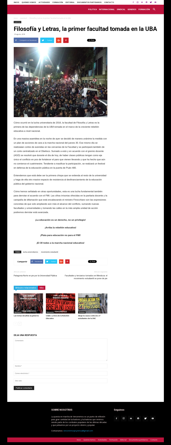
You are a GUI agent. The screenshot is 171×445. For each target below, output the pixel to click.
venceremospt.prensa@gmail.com (78, 430)
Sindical (121, 9)
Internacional (107, 9)
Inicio (16, 2)
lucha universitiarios (30, 252)
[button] (154, 8)
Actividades (44, 2)
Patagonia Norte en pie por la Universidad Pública (35, 275)
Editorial (70, 2)
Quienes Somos (29, 2)
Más (42, 288)
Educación (18, 312)
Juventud (23, 18)
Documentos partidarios (89, 2)
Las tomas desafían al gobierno (26, 316)
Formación (57, 2)
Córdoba (82, 312)
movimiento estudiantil (49, 252)
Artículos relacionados (25, 288)
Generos (132, 9)
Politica (92, 9)
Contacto (109, 2)
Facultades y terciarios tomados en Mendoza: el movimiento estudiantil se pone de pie (86, 277)
